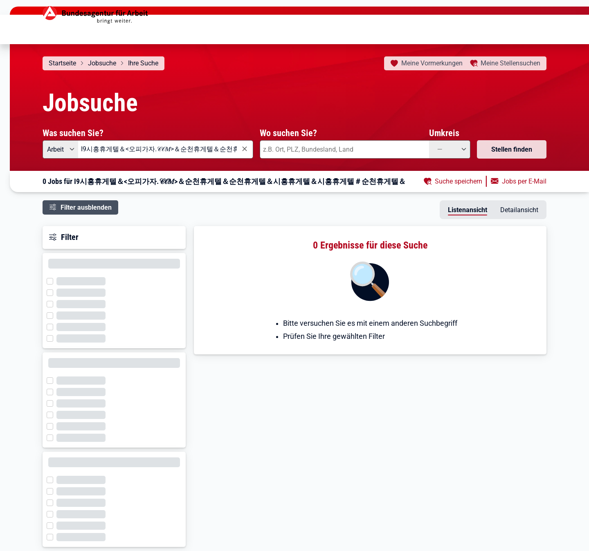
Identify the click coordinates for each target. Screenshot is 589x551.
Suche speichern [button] (458, 181)
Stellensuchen (510, 63)
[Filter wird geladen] (52, 280)
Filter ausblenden (86, 207)
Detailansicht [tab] (519, 210)
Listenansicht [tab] (467, 210)
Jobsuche (102, 63)
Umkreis (444, 133)
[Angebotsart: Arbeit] (60, 149)
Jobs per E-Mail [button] (524, 181)
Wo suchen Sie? (288, 133)
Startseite (62, 63)
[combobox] (165, 149)
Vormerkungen (432, 63)
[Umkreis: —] (449, 149)
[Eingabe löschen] (244, 149)
